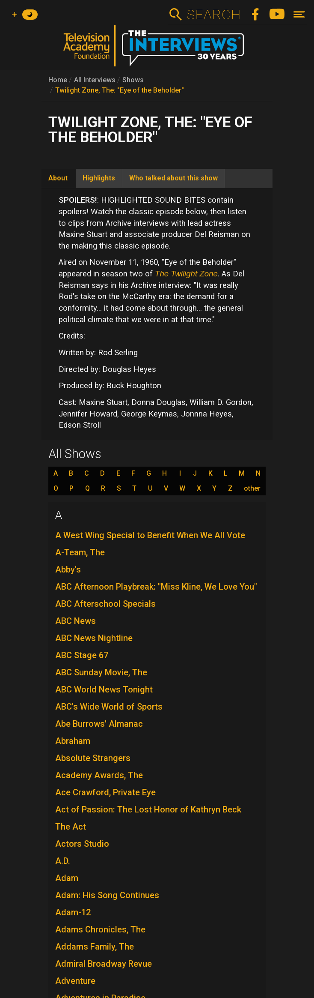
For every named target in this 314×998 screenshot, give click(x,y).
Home (57, 80)
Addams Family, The (94, 946)
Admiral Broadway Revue (103, 964)
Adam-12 (73, 912)
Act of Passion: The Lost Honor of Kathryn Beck (148, 809)
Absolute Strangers (92, 758)
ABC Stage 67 (81, 655)
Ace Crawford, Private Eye (105, 792)
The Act (70, 826)
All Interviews (95, 80)
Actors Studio (82, 844)
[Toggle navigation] (299, 14)
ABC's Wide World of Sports (109, 706)
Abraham (72, 741)
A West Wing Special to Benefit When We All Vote (150, 535)
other (252, 488)
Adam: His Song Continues (107, 895)
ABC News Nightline (94, 638)
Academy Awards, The (99, 775)
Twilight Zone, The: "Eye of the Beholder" (119, 90)
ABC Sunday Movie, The (101, 672)
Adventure (75, 981)
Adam (66, 878)
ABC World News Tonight (104, 689)
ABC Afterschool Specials (105, 604)
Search (214, 14)
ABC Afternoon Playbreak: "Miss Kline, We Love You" (156, 586)
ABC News (75, 621)
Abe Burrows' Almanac (99, 724)
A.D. (62, 861)
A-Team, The (80, 552)
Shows (133, 80)
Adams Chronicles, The (100, 929)
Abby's (68, 569)
